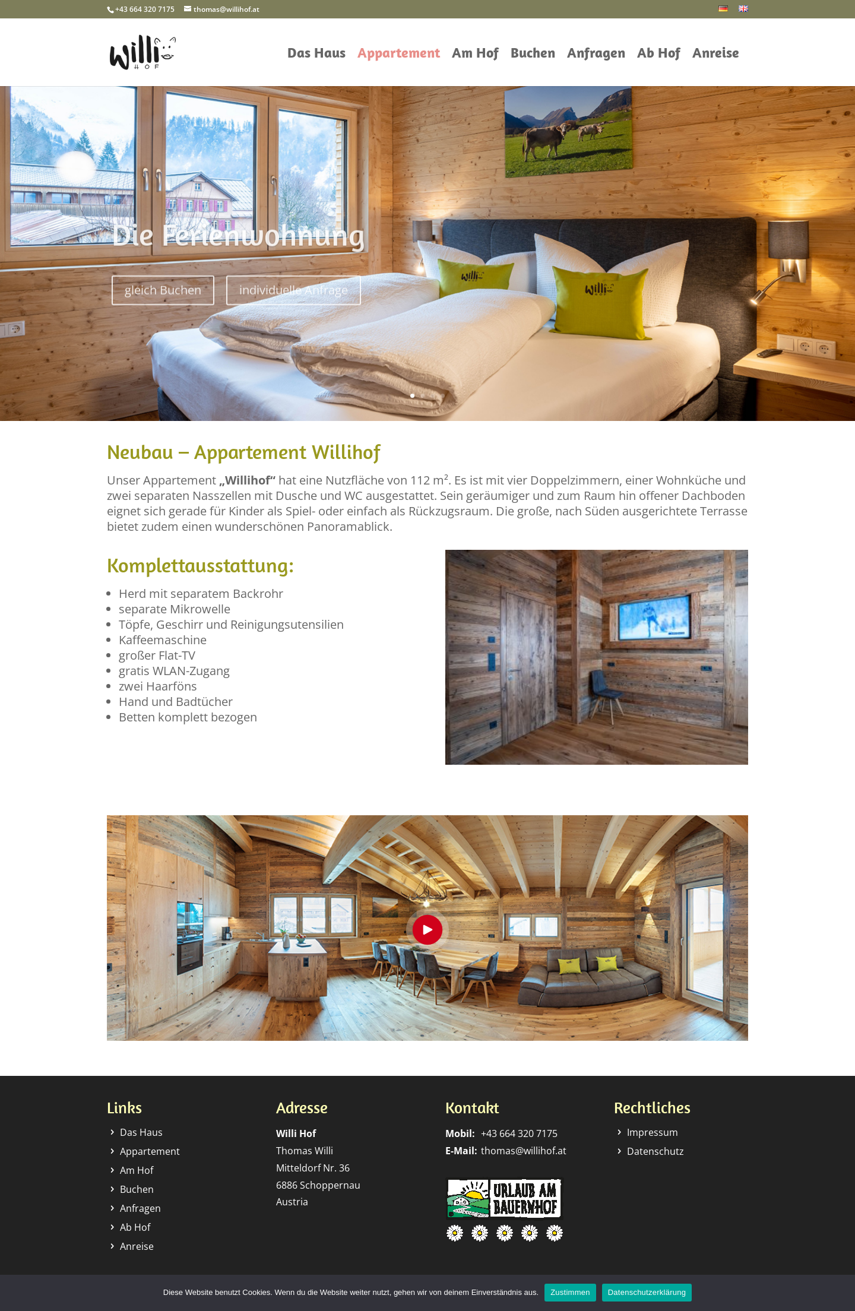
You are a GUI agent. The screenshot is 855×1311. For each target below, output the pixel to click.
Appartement (398, 54)
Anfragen (596, 54)
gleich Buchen (163, 303)
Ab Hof (658, 54)
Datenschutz (655, 1151)
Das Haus (316, 54)
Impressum (652, 1132)
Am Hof (475, 54)
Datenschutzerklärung (647, 1292)
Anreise (715, 54)
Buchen (533, 54)
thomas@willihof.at (523, 1150)
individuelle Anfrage (293, 303)
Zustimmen (570, 1292)
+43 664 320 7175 (519, 1133)
